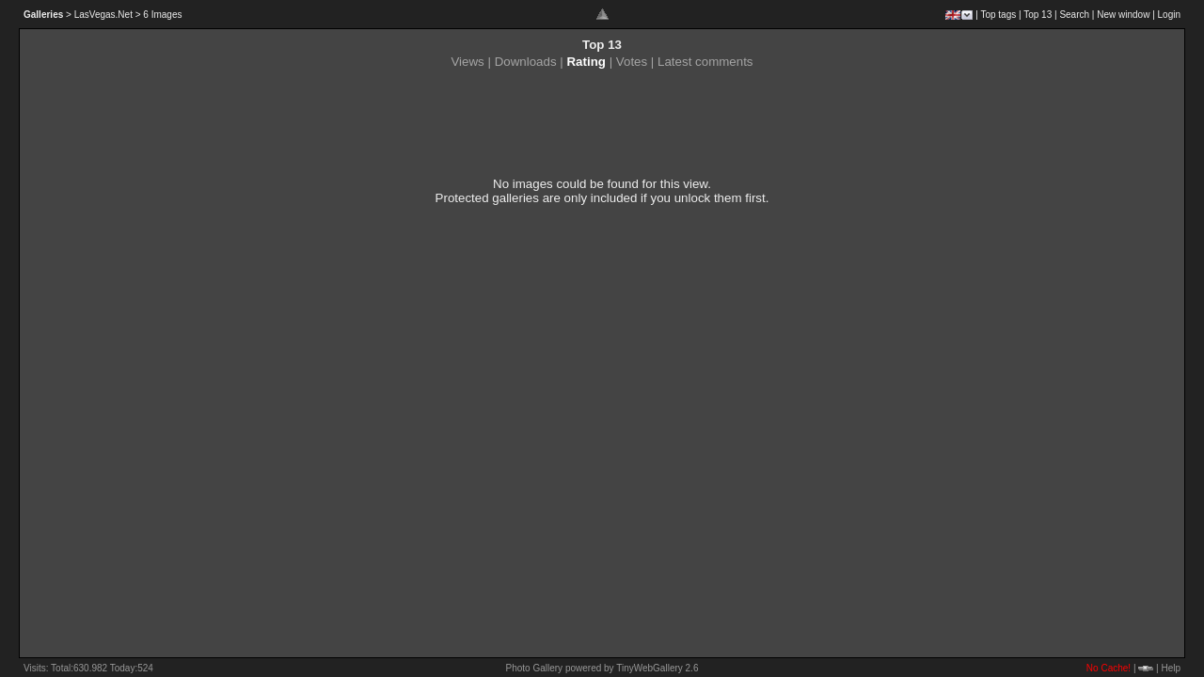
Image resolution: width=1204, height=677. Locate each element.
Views (467, 62)
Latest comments (704, 62)
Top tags (998, 14)
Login (1169, 14)
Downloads (526, 62)
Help (1170, 668)
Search (1074, 14)
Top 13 (1037, 14)
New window (1123, 14)
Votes (631, 62)
